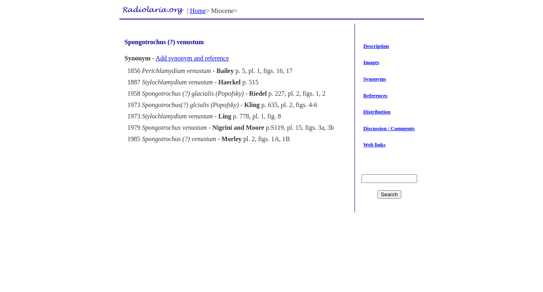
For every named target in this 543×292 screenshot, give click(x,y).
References (375, 96)
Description (376, 46)
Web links (374, 145)
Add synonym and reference (192, 58)
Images (371, 62)
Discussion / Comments (389, 128)
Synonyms (374, 79)
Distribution (376, 112)
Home (198, 10)
